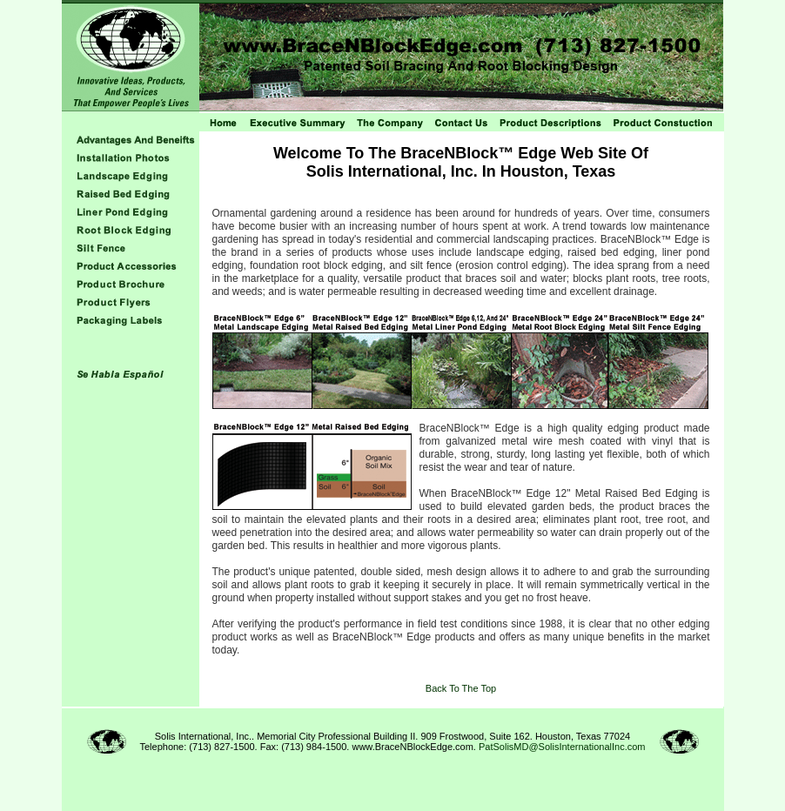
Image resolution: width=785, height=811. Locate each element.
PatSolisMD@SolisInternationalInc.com (562, 746)
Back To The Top (461, 688)
